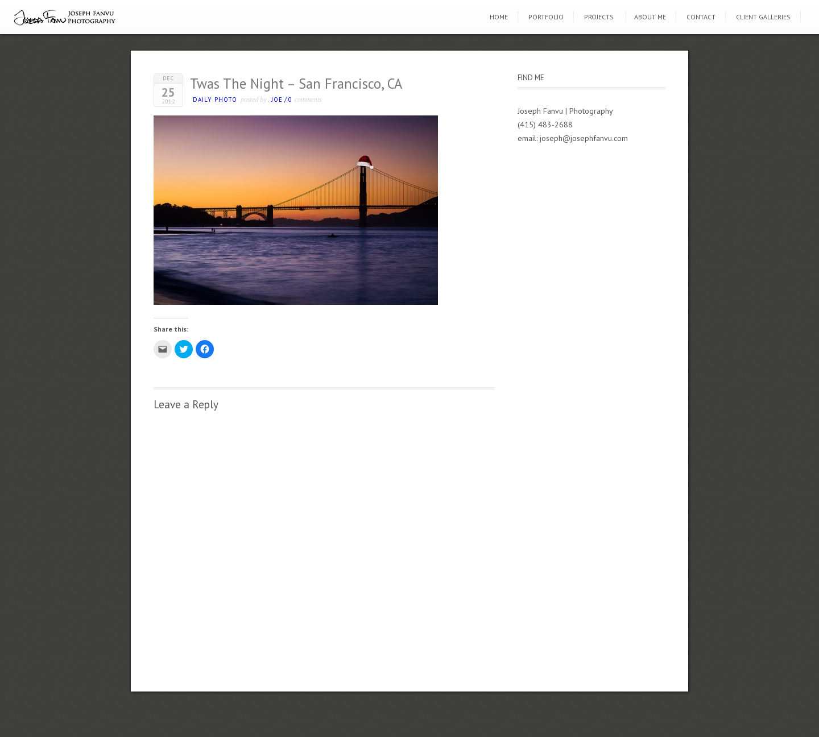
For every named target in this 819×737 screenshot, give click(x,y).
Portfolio (546, 17)
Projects (599, 17)
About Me (650, 17)
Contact (700, 17)
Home (499, 17)
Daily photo (215, 99)
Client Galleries (763, 17)
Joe (277, 99)
